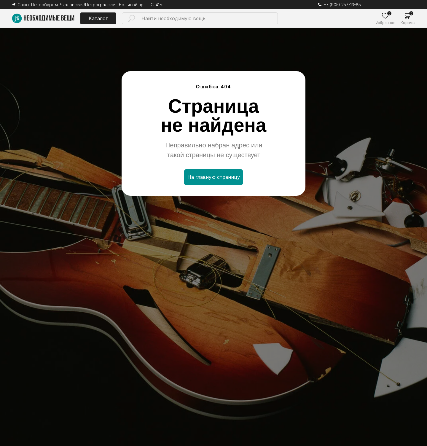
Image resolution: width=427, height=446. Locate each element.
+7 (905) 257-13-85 (342, 4)
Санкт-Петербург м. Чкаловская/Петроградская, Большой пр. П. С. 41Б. (90, 4)
